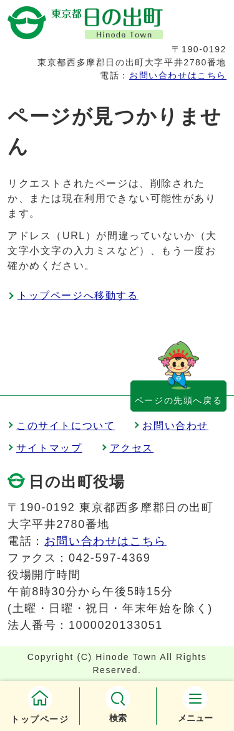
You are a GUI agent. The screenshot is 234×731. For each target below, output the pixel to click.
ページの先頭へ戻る (178, 400)
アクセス (132, 448)
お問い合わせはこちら (178, 75)
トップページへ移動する (78, 295)
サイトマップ (49, 448)
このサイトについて (65, 425)
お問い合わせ (175, 425)
